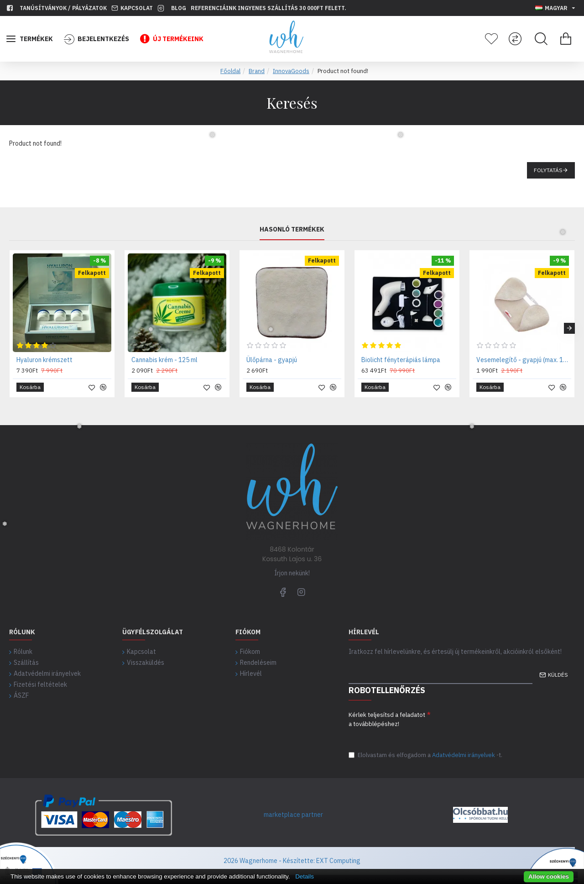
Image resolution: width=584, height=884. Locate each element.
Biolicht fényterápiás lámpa (400, 360)
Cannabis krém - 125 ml (164, 360)
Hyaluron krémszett (44, 360)
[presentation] (500, 725)
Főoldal (230, 71)
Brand (257, 71)
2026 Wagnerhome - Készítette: (269, 861)
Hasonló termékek (292, 229)
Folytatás (548, 170)
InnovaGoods (291, 71)
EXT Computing (337, 861)
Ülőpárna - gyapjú (271, 360)
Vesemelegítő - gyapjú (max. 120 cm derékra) (523, 360)
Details (304, 876)
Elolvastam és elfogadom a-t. (425, 755)
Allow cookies (548, 876)
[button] (569, 328)
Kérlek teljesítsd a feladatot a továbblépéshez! (387, 719)
